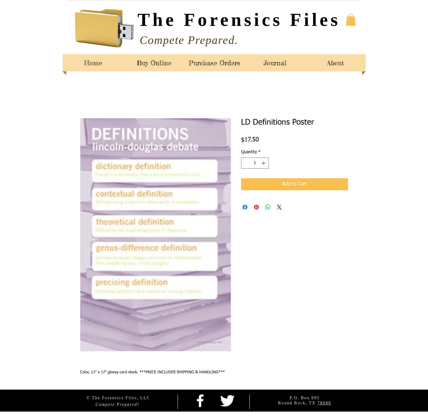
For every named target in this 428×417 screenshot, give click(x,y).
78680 (324, 403)
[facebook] (200, 400)
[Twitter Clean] (227, 400)
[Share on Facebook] (245, 207)
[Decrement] (246, 163)
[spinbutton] (255, 163)
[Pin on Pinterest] (256, 207)
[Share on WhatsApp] (267, 207)
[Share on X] (279, 207)
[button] (351, 20)
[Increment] (264, 163)
